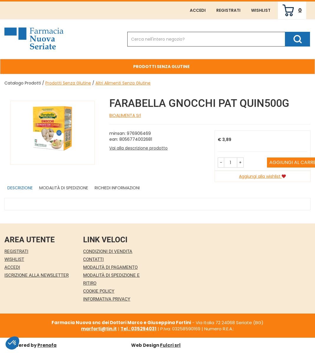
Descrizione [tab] (20, 188)
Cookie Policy (98, 291)
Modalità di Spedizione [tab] (63, 188)
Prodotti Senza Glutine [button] (161, 66)
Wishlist (261, 10)
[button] (221, 163)
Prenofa (47, 345)
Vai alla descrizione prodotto (138, 148)
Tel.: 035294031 (138, 329)
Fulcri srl (170, 345)
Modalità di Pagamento (110, 267)
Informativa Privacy (106, 299)
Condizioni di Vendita (107, 251)
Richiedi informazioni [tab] (117, 188)
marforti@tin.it (99, 329)
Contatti (93, 259)
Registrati (228, 10)
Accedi (198, 10)
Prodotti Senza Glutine (68, 83)
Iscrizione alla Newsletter (36, 275)
